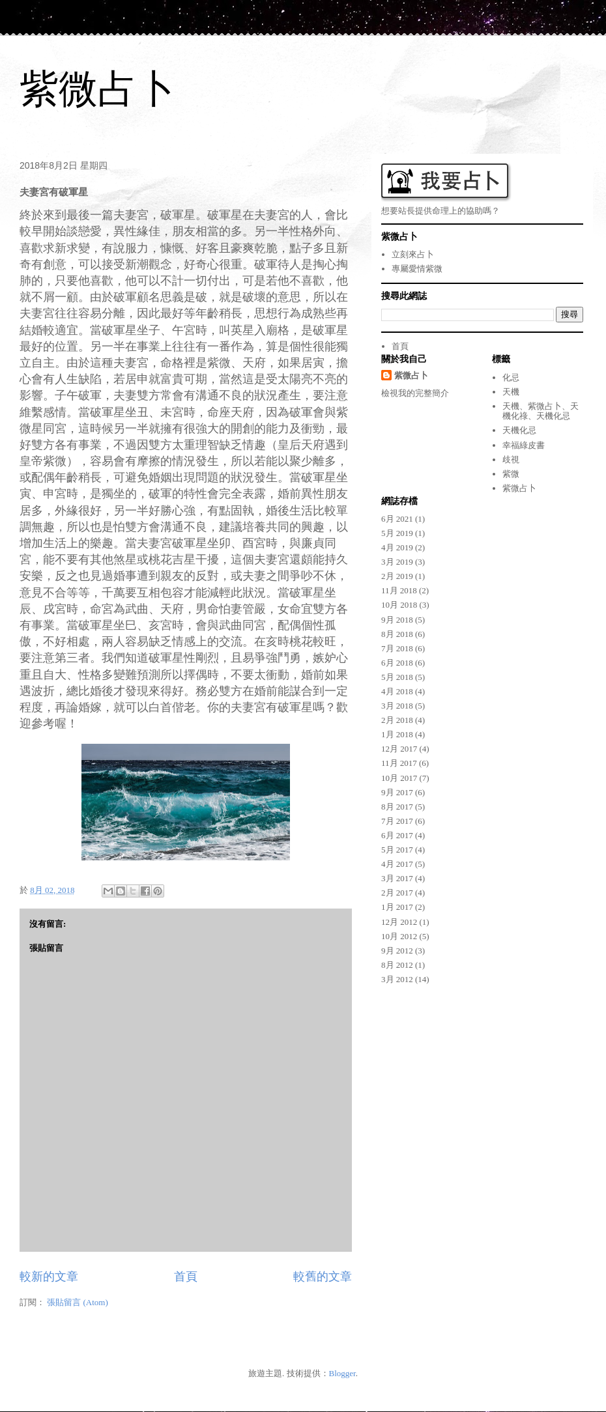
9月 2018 (397, 620)
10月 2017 (399, 778)
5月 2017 (397, 849)
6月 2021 (397, 519)
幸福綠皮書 (523, 445)
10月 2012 (399, 936)
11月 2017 (399, 763)
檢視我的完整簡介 (415, 393)
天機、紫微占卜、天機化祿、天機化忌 (540, 411)
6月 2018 (397, 663)
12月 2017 (399, 749)
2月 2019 (397, 576)
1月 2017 (397, 907)
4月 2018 (397, 691)
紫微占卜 (98, 89)
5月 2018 (397, 677)
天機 (510, 392)
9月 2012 (397, 950)
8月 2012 (397, 965)
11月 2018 (399, 590)
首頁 (185, 1276)
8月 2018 (397, 634)
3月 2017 (397, 878)
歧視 (510, 459)
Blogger (342, 1373)
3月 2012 (397, 979)
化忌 (510, 377)
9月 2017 (397, 792)
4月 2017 (397, 864)
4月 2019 (397, 547)
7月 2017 (397, 821)
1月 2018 (397, 734)
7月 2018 (397, 648)
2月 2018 (397, 720)
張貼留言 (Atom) (77, 1302)
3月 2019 (397, 562)
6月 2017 (397, 835)
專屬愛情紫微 (417, 269)
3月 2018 (397, 706)
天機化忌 (519, 430)
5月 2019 (397, 533)
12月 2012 (399, 922)
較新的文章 (49, 1276)
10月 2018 (399, 605)
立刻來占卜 (413, 254)
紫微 (510, 474)
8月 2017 (397, 807)
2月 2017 (397, 892)
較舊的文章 (322, 1276)
